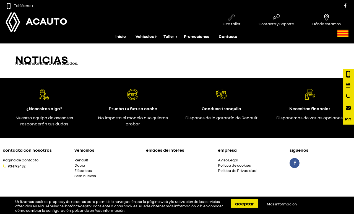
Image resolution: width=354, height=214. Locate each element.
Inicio (120, 36)
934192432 (16, 166)
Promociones (196, 36)
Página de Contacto (20, 160)
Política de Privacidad (237, 171)
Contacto (228, 36)
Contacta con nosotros (27, 150)
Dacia (79, 165)
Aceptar (244, 203)
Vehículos (145, 36)
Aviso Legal (228, 160)
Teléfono (19, 5)
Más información (109, 210)
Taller (168, 36)
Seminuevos (85, 176)
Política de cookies (234, 165)
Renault (81, 160)
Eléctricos (83, 171)
